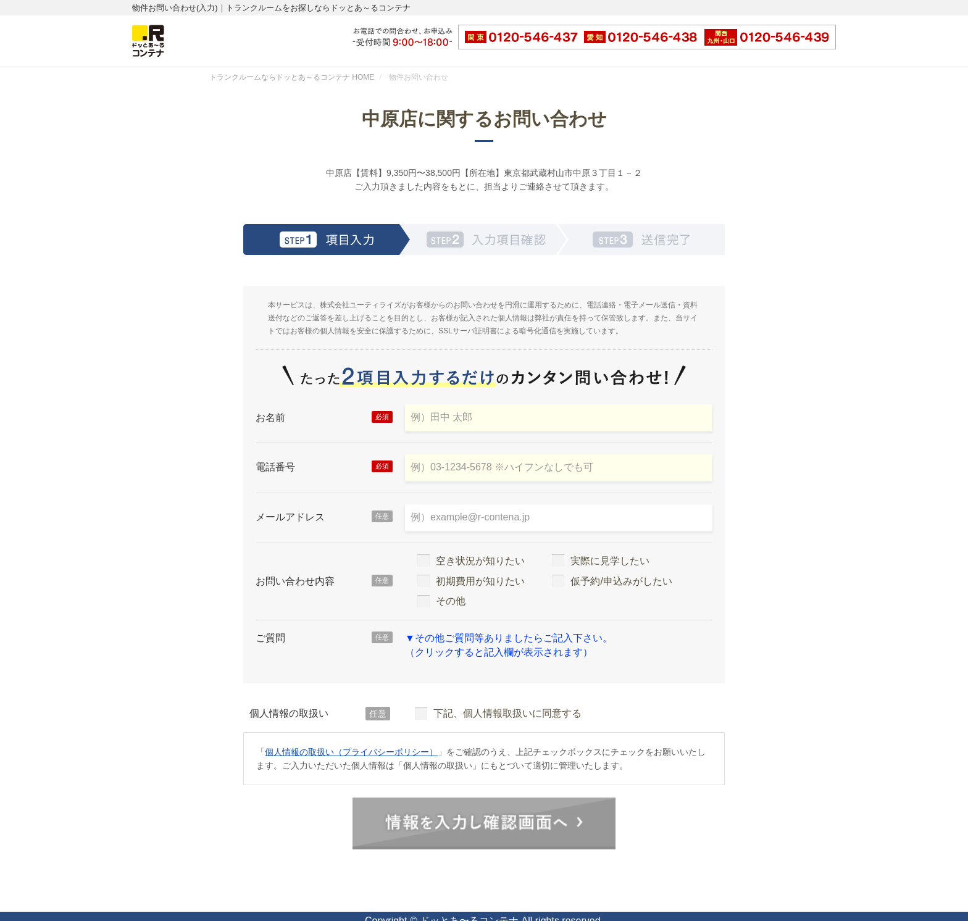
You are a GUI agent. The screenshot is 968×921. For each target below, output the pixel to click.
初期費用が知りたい (471, 581)
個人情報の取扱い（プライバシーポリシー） (351, 752)
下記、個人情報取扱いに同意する (498, 713)
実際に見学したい (600, 561)
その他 (441, 601)
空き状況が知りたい (471, 561)
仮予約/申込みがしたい (612, 581)
